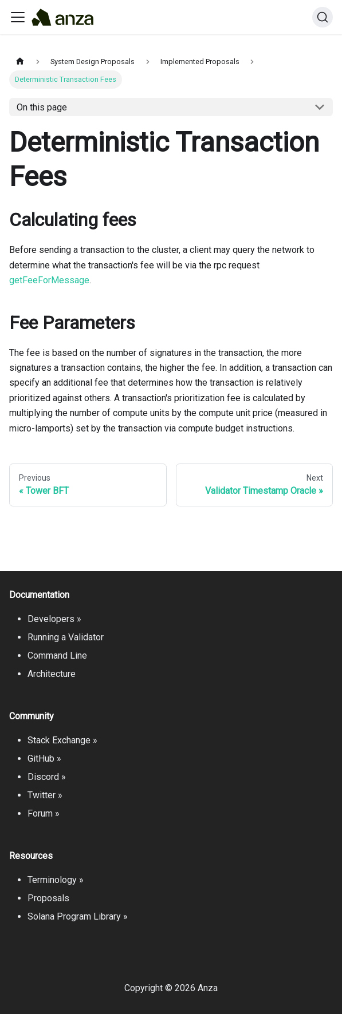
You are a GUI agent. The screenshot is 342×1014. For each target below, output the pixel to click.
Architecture (51, 673)
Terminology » (55, 879)
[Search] (322, 17)
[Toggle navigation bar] (17, 17)
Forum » (43, 813)
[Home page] (20, 61)
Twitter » (44, 795)
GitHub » (44, 758)
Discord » (46, 776)
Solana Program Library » (77, 916)
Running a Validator (65, 637)
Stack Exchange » (62, 740)
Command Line (57, 655)
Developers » (54, 618)
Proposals (48, 898)
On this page (42, 107)
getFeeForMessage (49, 280)
